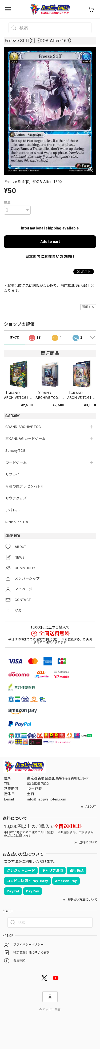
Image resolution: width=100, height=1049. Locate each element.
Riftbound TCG (17, 522)
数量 (7, 202)
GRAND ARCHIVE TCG (23, 427)
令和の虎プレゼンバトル (24, 486)
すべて (14, 337)
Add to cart (50, 242)
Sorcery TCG (15, 451)
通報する (88, 307)
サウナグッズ (16, 498)
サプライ (12, 474)
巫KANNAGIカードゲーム (25, 439)
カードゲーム (16, 462)
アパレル (12, 510)
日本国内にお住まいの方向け (50, 256)
